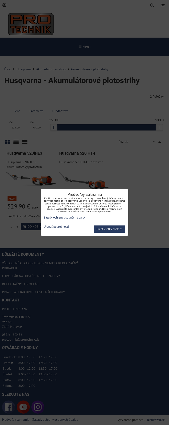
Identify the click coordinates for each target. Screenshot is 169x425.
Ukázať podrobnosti (56, 227)
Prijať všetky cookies (109, 229)
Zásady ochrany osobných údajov (65, 217)
